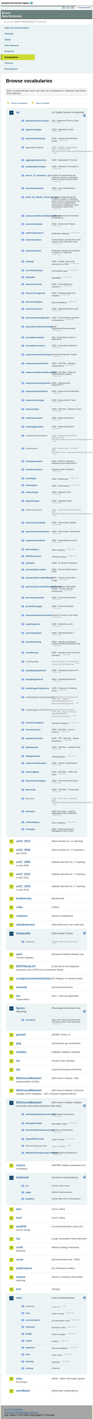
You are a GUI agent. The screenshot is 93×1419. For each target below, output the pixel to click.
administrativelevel (35, 138)
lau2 (19, 1217)
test (18, 1289)
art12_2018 (23, 849)
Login (67, 7)
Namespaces (11, 69)
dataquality (23, 933)
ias (18, 1060)
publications (24, 1268)
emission (30, 1327)
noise (19, 1259)
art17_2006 (23, 862)
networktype (32, 492)
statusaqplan (32, 772)
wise (19, 1378)
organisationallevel (35, 540)
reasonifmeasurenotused (38, 615)
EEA (18, 3)
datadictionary (25, 924)
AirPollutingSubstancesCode (38, 1114)
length (29, 1333)
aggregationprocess (36, 160)
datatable (30, 277)
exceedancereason (35, 345)
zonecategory (33, 822)
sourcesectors (33, 729)
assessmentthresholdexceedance (38, 215)
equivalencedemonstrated (38, 326)
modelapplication (34, 426)
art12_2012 (23, 841)
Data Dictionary (28, 22)
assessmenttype (34, 224)
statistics (30, 1347)
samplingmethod (34, 679)
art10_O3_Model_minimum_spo (38, 197)
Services (8, 63)
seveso (20, 1276)
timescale (30, 789)
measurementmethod (37, 391)
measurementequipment (38, 383)
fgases (20, 1008)
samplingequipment (36, 670)
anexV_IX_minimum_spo (38, 175)
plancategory (32, 549)
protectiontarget (34, 606)
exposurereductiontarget (38, 354)
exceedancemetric (35, 337)
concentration (33, 1320)
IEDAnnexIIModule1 (29, 1078)
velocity (30, 1361)
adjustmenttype (34, 129)
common (22, 915)
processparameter (35, 597)
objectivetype (33, 501)
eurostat (21, 987)
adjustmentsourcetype (37, 120)
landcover (22, 1177)
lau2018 (21, 1226)
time (28, 1354)
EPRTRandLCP (26, 966)
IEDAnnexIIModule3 (29, 1090)
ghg (18, 1043)
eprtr (19, 954)
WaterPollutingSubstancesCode (38, 1152)
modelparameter (34, 461)
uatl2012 (30, 1198)
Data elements (11, 45)
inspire (20, 1165)
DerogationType (34, 1123)
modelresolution (34, 469)
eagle (28, 1192)
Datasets (8, 33)
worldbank (23, 1390)
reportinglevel (33, 624)
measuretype (32, 409)
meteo (29, 1340)
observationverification (38, 531)
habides (21, 1052)
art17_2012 (23, 874)
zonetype (30, 829)
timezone (30, 811)
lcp (18, 1238)
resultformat (32, 652)
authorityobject (33, 239)
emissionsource (34, 309)
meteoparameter (34, 418)
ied (18, 1069)
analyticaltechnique (36, 166)
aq (17, 112)
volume (29, 1368)
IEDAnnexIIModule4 (29, 1102)
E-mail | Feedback (13, 1409)
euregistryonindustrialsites (33, 978)
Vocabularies (11, 57)
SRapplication (33, 756)
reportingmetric (34, 633)
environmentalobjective (38, 317)
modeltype (31, 478)
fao (18, 995)
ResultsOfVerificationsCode (38, 1130)
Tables (7, 39)
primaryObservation (36, 569)
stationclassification (36, 763)
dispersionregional (35, 293)
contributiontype (34, 270)
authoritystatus (33, 250)
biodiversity (24, 898)
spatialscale (32, 747)
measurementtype (35, 400)
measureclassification (37, 363)
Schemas (9, 51)
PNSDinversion (33, 556)
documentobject (34, 302)
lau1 (19, 1209)
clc (27, 1185)
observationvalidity (35, 522)
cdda (19, 907)
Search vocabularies (19, 103)
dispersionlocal (34, 284)
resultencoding (33, 642)
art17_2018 (23, 886)
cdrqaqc (30, 261)
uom (19, 1297)
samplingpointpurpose (37, 688)
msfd (19, 1247)
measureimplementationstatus (38, 372)
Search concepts (42, 103)
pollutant (30, 563)
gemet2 (21, 1034)
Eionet (17, 22)
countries (30, 1020)
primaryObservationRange (38, 577)
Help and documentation (16, 28)
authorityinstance (35, 233)
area (28, 1313)
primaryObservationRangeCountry (38, 586)
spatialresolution (34, 738)
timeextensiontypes (36, 780)
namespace (31, 485)
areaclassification (35, 188)
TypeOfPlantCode (35, 1139)
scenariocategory (35, 722)
